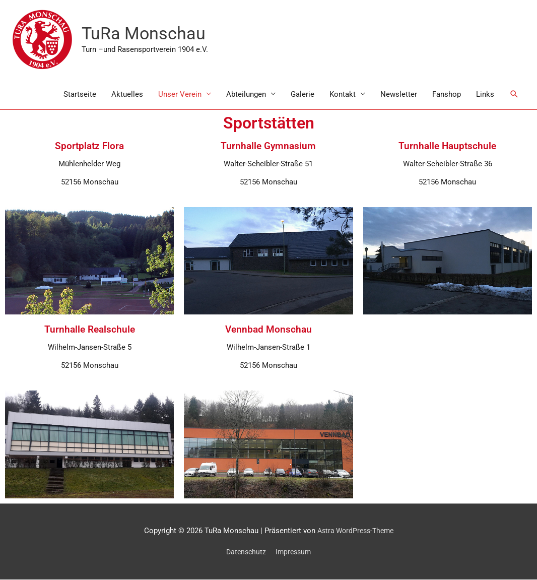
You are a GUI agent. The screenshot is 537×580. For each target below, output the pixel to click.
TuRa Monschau (145, 34)
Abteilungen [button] (246, 94)
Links (485, 94)
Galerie (302, 94)
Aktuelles (127, 94)
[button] (514, 95)
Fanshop (446, 94)
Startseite (79, 94)
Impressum (294, 552)
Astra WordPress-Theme (355, 531)
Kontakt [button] (342, 94)
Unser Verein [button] (180, 94)
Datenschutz (245, 552)
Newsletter (398, 94)
